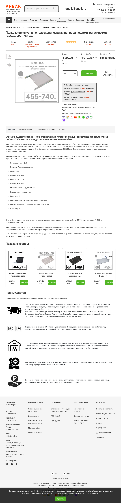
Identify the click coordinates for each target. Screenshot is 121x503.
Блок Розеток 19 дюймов (80, 410)
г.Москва (75, 88)
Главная (9, 27)
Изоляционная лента (104, 409)
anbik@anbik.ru (75, 8)
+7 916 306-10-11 (12, 420)
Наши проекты (102, 418)
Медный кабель (34, 428)
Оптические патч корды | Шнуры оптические (60, 410)
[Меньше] (65, 73)
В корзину (89, 73)
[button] (9, 20)
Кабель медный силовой (105, 414)
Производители (20, 20)
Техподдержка (102, 437)
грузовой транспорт (78, 92)
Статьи (99, 423)
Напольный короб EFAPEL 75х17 (81, 422)
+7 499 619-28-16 (106, 9)
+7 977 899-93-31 (108, 13)
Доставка (44, 20)
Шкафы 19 (18, 27)
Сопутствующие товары (45, 129)
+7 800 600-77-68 (12, 429)
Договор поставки (103, 433)
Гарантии (33, 20)
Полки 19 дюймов (32, 27)
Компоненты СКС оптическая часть (35, 422)
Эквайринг (66, 113)
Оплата (53, 20)
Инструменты (33, 416)
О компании (61, 20)
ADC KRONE (55, 416)
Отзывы (62, 129)
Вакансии (80, 20)
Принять (60, 499)
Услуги (71, 20)
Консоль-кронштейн (81, 416)
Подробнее (94, 493)
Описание (11, 129)
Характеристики (25, 129)
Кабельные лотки (35, 433)
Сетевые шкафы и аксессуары (35, 410)
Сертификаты (101, 428)
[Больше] (75, 73)
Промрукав (55, 421)
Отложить (108, 73)
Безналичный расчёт (70, 107)
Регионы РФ (76, 97)
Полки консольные (48, 27)
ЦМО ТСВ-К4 (63, 27)
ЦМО (13, 44)
